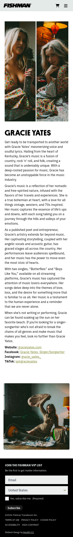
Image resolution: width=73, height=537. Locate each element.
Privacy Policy (29, 519)
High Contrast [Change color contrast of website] (30, 524)
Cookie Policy (48, 519)
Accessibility (12, 524)
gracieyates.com (29, 347)
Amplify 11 (28, 532)
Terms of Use (12, 519)
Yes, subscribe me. (27, 498)
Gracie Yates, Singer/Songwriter (42, 352)
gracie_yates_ (31, 356)
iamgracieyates (26, 361)
